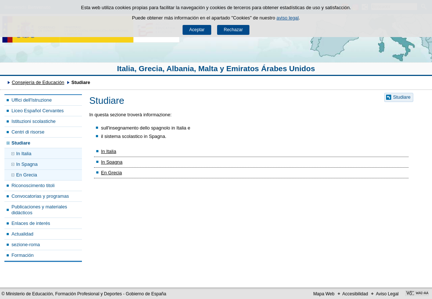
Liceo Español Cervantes (37, 110)
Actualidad (22, 234)
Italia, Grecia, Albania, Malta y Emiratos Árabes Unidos (216, 68)
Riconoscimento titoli (32, 185)
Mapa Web (324, 293)
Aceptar (197, 29)
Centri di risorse (27, 132)
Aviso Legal (387, 293)
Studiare (20, 143)
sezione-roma (25, 244)
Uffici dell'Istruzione (31, 100)
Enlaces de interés (30, 223)
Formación (22, 255)
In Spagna (26, 164)
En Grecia (26, 175)
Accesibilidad (355, 293)
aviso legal (288, 18)
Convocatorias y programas (40, 196)
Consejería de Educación (38, 82)
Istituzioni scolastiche (33, 121)
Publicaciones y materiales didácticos (39, 209)
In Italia (23, 153)
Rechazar (233, 29)
